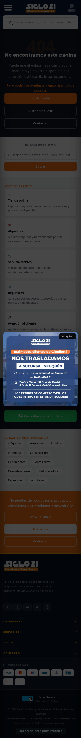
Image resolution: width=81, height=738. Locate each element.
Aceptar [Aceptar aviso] (67, 336)
